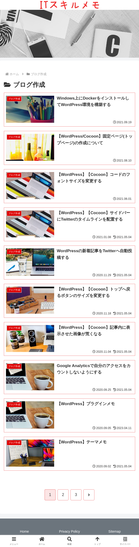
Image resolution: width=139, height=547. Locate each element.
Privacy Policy (69, 531)
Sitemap (114, 531)
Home (24, 531)
